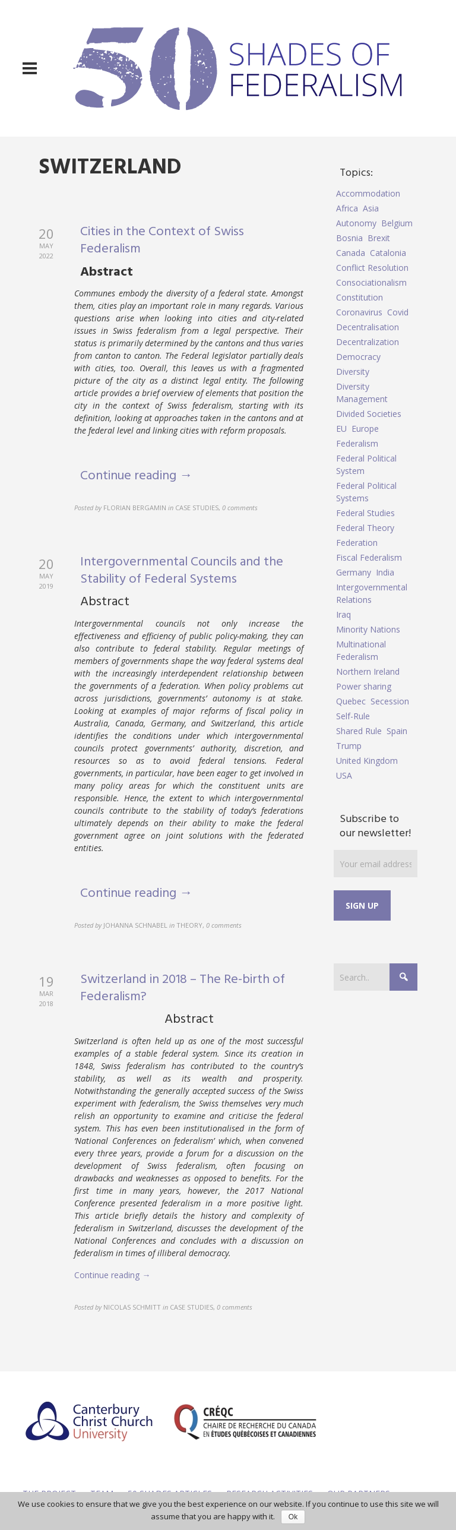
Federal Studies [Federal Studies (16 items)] (365, 513)
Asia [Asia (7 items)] (371, 208)
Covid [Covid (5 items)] (397, 312)
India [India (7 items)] (385, 572)
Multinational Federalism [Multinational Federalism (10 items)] (361, 650)
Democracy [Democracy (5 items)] (358, 356)
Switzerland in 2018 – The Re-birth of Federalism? (182, 988)
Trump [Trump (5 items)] (349, 745)
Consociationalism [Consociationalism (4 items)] (371, 282)
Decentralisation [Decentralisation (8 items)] (367, 327)
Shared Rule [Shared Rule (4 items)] (359, 730)
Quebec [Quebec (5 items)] (351, 701)
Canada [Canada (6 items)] (350, 252)
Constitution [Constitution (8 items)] (359, 297)
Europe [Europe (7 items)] (365, 428)
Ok (293, 1517)
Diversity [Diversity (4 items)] (352, 371)
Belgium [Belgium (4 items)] (397, 223)
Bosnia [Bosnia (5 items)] (349, 238)
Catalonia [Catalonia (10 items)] (388, 252)
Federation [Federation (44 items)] (357, 542)
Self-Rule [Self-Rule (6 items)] (353, 716)
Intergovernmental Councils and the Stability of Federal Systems (181, 571)
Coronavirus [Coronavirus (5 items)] (359, 312)
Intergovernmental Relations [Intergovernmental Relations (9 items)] (371, 593)
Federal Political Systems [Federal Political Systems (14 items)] (366, 492)
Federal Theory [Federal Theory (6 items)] (365, 527)
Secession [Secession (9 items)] (389, 701)
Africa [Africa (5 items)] (347, 208)
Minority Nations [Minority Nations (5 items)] (368, 629)
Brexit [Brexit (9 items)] (379, 238)
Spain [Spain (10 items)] (397, 730)
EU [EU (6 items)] (341, 428)
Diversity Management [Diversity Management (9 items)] (362, 392)
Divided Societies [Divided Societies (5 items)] (368, 413)
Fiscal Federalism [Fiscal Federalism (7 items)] (369, 557)
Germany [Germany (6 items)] (353, 572)
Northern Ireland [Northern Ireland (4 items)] (368, 671)
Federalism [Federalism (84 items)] (357, 443)
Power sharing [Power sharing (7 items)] (363, 686)
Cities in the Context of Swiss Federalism (162, 241)
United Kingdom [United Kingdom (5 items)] (367, 760)
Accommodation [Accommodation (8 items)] (368, 193)
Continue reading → (136, 476)
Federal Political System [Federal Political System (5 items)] (366, 464)
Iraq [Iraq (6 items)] (343, 614)
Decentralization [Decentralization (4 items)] (367, 341)
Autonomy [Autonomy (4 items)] (356, 223)
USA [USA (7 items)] (344, 775)
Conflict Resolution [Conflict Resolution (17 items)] (372, 267)
